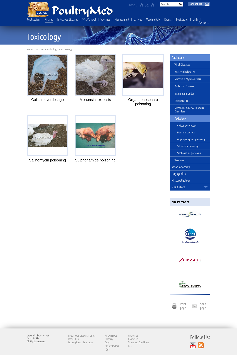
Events (168, 19)
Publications (34, 19)
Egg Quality (179, 174)
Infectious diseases (67, 19)
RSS (130, 345)
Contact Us (195, 4)
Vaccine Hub (153, 19)
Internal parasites (184, 93)
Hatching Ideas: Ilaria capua (80, 342)
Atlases (49, 19)
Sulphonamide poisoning (95, 160)
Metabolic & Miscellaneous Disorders (189, 109)
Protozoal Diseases (185, 86)
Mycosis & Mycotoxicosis (187, 79)
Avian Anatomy (181, 167)
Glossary (109, 339)
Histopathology (181, 180)
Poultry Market (112, 345)
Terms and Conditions (138, 342)
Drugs (108, 342)
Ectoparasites (182, 100)
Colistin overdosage (47, 100)
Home (30, 49)
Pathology (52, 49)
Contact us (133, 339)
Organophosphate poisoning (143, 102)
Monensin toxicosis (95, 100)
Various (138, 19)
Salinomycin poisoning (47, 160)
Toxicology (180, 118)
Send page (203, 306)
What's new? (89, 19)
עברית (133, 5)
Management (121, 19)
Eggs (107, 349)
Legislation (182, 19)
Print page (183, 306)
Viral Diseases (182, 64)
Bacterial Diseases (184, 71)
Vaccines (105, 19)
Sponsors (203, 22)
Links (195, 19)
